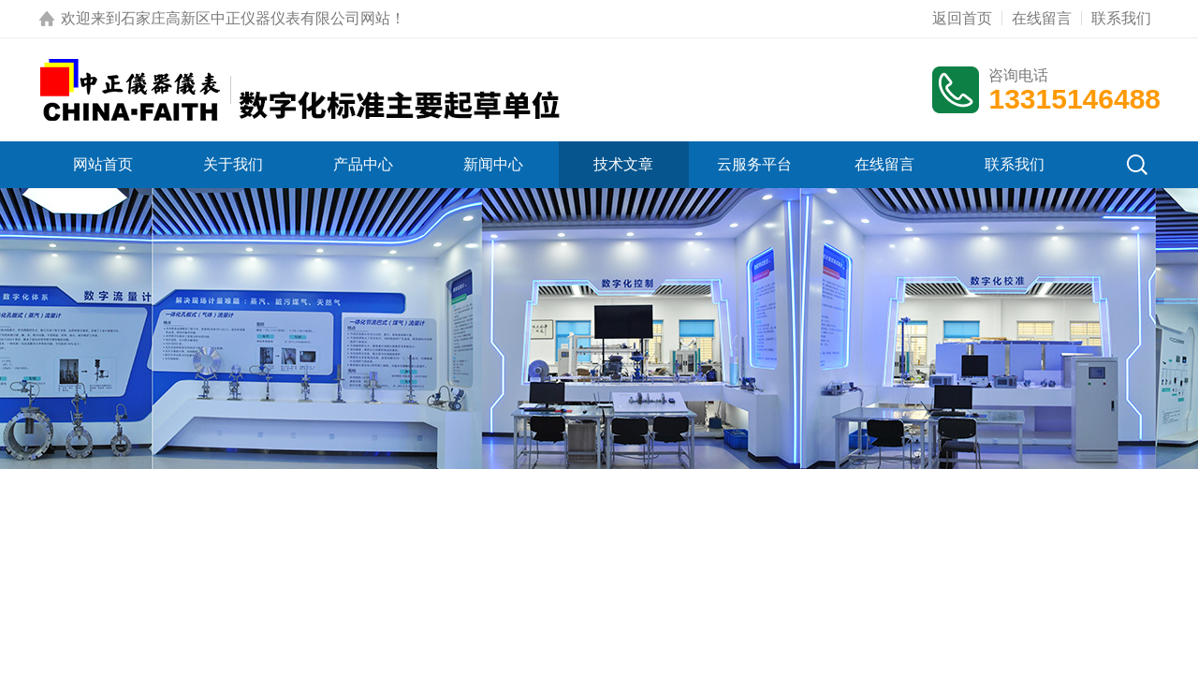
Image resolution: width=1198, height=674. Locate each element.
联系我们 (1121, 18)
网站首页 (103, 164)
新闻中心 (493, 164)
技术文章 (623, 164)
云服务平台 (754, 164)
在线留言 (1042, 18)
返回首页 (962, 18)
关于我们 (233, 164)
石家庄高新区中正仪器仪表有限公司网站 (255, 18)
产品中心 (363, 164)
